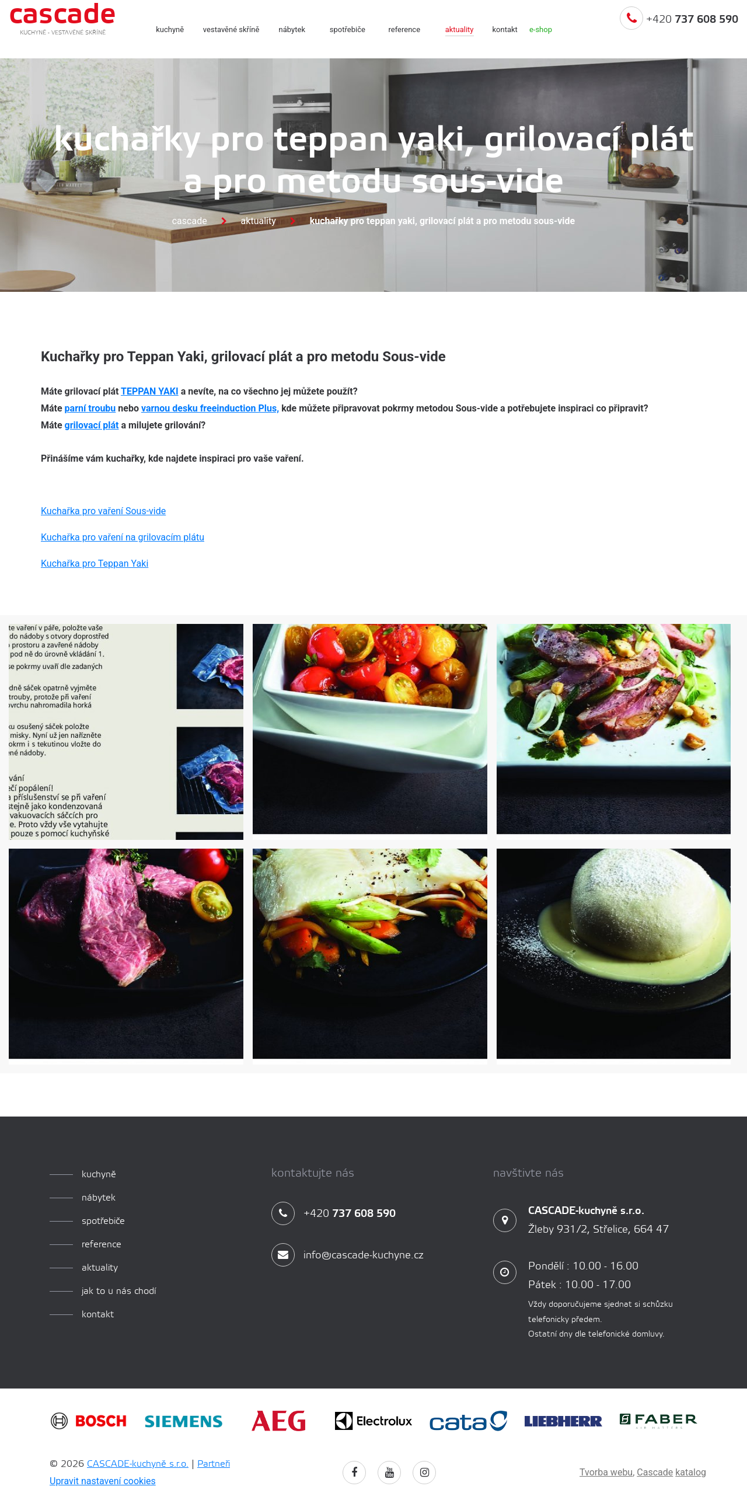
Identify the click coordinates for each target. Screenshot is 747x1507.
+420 (679, 31)
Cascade (189, 220)
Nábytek (292, 29)
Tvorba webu (606, 1472)
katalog (690, 1472)
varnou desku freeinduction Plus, (210, 408)
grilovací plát (92, 425)
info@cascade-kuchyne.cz (347, 1255)
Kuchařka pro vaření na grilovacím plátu (122, 537)
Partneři (213, 1464)
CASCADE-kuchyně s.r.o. (138, 1464)
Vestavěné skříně (231, 29)
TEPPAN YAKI (150, 391)
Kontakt (505, 29)
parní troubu (90, 408)
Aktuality (258, 220)
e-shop (540, 29)
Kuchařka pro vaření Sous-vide (103, 511)
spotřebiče (347, 29)
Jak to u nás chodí (119, 1291)
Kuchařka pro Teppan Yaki (94, 563)
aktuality (459, 29)
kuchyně (170, 29)
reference (405, 29)
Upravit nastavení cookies (103, 1481)
